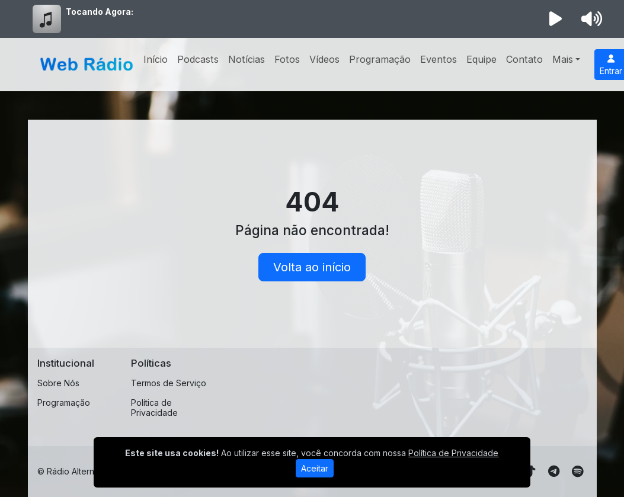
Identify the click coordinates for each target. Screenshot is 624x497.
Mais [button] (562, 59)
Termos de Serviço (168, 383)
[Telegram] (553, 471)
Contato (524, 59)
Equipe (481, 59)
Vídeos (324, 59)
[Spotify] (577, 471)
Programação (380, 59)
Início (155, 59)
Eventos (438, 59)
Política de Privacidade (154, 407)
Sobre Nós (58, 383)
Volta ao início (312, 267)
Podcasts (198, 59)
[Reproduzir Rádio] (555, 19)
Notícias (246, 59)
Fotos (287, 59)
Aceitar (314, 468)
